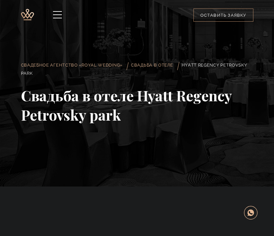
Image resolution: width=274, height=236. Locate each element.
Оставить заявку (223, 15)
